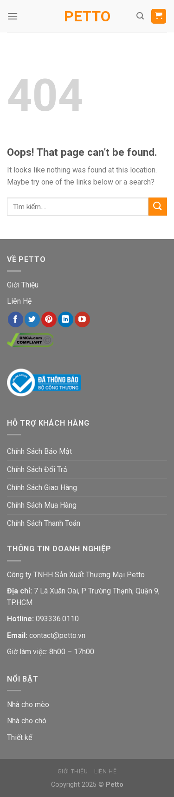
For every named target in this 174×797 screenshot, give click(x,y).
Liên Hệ (19, 301)
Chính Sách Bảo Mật (39, 451)
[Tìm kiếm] (140, 16)
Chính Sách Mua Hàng (42, 505)
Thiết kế (19, 737)
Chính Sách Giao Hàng (42, 487)
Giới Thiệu (23, 285)
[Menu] (12, 16)
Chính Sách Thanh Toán (43, 523)
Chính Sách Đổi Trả (37, 469)
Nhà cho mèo (28, 704)
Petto (87, 16)
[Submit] (157, 207)
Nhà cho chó (26, 720)
